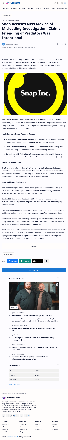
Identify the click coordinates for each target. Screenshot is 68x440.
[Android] (46, 375)
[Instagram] (21, 415)
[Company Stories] (8, 254)
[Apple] (46, 379)
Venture (5, 429)
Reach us (39, 429)
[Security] (31, 8)
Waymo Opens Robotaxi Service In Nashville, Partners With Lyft (34, 329)
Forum (22, 427)
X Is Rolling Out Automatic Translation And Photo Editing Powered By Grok (33, 339)
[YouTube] (3, 415)
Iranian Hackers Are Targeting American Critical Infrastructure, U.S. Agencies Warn (30, 358)
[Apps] (53, 8)
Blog (21, 432)
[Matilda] (12, 44)
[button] (2, 2)
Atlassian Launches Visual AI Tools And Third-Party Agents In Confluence (34, 348)
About (55, 424)
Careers (55, 429)
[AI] (21, 370)
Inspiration (23, 429)
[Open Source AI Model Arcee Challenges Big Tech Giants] (34, 296)
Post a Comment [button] (34, 270)
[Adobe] (46, 370)
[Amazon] (21, 375)
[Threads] (17, 415)
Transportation (8, 427)
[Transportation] (23, 325)
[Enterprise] (22, 344)
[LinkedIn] (14, 415)
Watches (6, 432)
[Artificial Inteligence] (42, 8)
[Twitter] (7, 415)
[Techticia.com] (13, 3)
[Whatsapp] (28, 415)
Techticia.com (12, 437)
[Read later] (58, 44)
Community (23, 424)
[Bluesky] (25, 415)
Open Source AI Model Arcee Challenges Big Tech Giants (33, 315)
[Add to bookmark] (57, 284)
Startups (6, 424)
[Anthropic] (21, 379)
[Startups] (14, 8)
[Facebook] (10, 415)
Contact (38, 424)
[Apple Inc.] (22, 8)
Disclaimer (39, 427)
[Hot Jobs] (6, 8)
